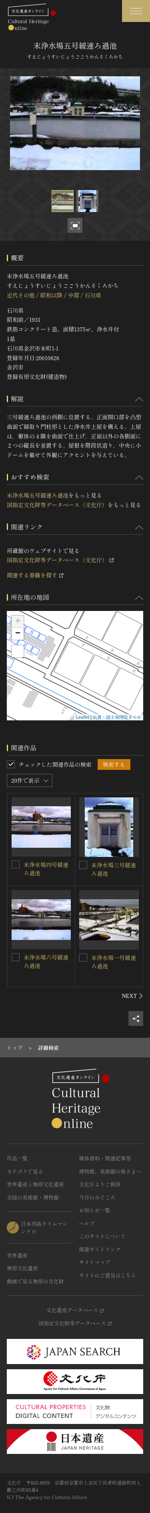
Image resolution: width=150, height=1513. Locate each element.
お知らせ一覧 (94, 1210)
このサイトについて (102, 1236)
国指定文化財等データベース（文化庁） (57, 505)
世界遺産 (17, 1255)
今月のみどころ (97, 1197)
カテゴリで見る (25, 1171)
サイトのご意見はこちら (107, 1275)
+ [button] (17, 622)
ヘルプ (87, 1223)
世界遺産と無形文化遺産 (35, 1184)
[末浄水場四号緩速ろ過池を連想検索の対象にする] (16, 865)
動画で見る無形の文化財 (35, 1281)
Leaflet (82, 717)
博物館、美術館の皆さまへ (110, 1171)
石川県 (92, 295)
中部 (73, 295)
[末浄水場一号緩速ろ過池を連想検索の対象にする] (83, 958)
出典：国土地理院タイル (117, 717)
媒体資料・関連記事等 (105, 1158)
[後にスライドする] (132, 996)
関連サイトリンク (100, 1249)
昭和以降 (51, 295)
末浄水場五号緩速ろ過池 (37, 495)
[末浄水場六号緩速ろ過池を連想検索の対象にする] (16, 957)
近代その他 (21, 295)
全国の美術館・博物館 (33, 1197)
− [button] (17, 634)
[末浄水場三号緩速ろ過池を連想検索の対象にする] (83, 865)
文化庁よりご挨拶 (100, 1184)
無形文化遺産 (22, 1268)
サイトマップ (94, 1262)
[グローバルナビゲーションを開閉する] (136, 11)
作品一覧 (17, 1158)
